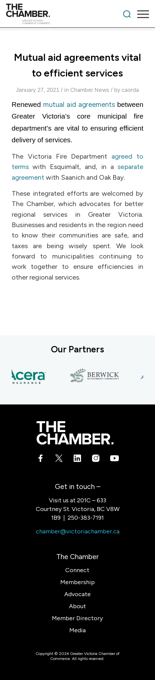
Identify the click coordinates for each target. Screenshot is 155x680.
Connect (77, 570)
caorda (130, 90)
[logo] (63, 14)
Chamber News (89, 90)
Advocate (77, 594)
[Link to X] (59, 460)
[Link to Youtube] (114, 460)
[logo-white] (74, 433)
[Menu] (140, 14)
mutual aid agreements (78, 104)
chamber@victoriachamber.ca (78, 531)
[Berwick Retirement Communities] (96, 376)
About (77, 606)
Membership (77, 582)
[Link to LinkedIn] (77, 460)
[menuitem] (127, 14)
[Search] (127, 14)
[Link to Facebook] (41, 460)
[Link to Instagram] (96, 460)
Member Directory (77, 618)
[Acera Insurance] (26, 376)
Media (77, 630)
